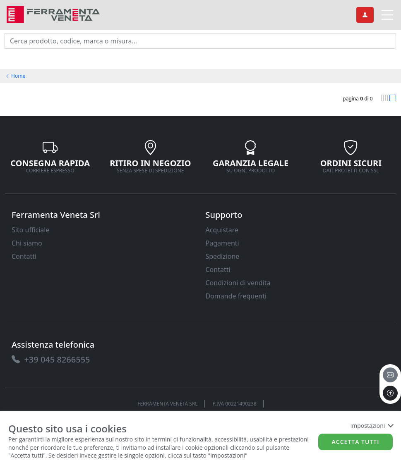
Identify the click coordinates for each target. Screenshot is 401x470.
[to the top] (390, 393)
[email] (390, 374)
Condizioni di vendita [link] (238, 282)
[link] (53, 13)
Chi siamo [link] (27, 243)
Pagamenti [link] (222, 243)
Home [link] (15, 75)
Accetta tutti (355, 442)
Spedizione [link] (223, 256)
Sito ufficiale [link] (31, 229)
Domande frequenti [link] (236, 296)
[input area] (200, 41)
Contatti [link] (24, 256)
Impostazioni (371, 425)
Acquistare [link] (222, 229)
